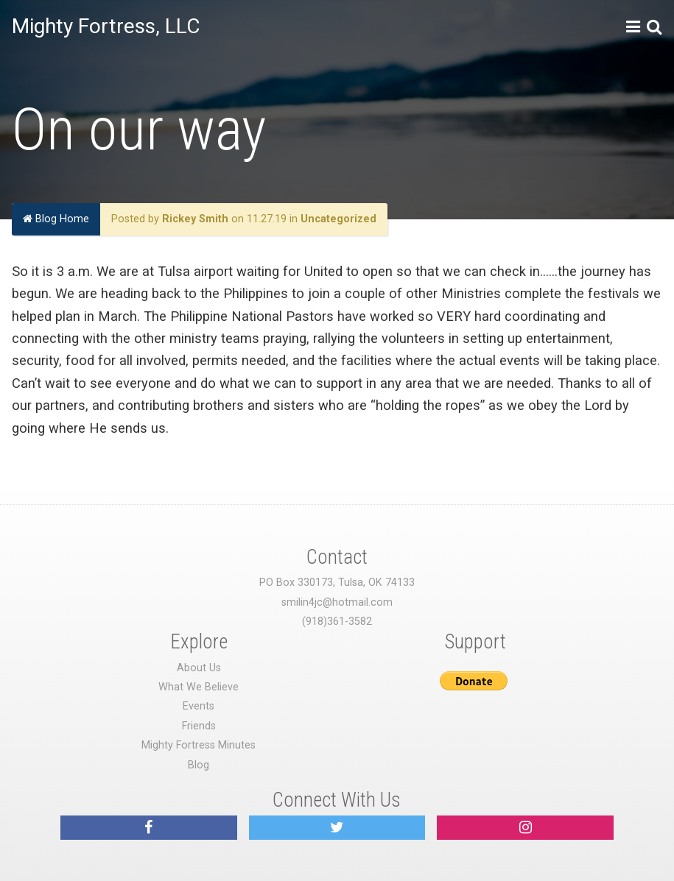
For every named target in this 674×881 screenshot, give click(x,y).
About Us (199, 668)
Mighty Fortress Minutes (198, 745)
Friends (199, 726)
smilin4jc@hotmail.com (337, 602)
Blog (198, 765)
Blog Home (56, 219)
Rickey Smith (195, 219)
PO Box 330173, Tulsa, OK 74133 (337, 582)
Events (198, 706)
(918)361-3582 (337, 621)
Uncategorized (338, 219)
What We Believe (198, 687)
